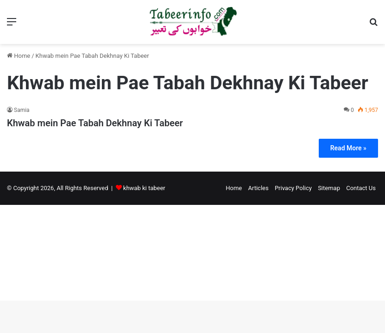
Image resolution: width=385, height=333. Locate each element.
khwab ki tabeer (144, 188)
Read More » (348, 148)
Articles (258, 188)
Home (18, 55)
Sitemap (329, 188)
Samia (22, 110)
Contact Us (361, 188)
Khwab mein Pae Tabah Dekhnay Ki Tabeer (95, 123)
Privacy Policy (293, 188)
